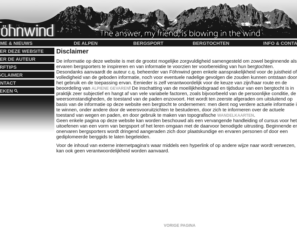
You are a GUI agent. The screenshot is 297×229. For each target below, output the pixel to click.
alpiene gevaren (110, 88)
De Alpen (86, 43)
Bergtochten (211, 43)
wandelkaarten (235, 115)
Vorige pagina (180, 225)
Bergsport (148, 43)
